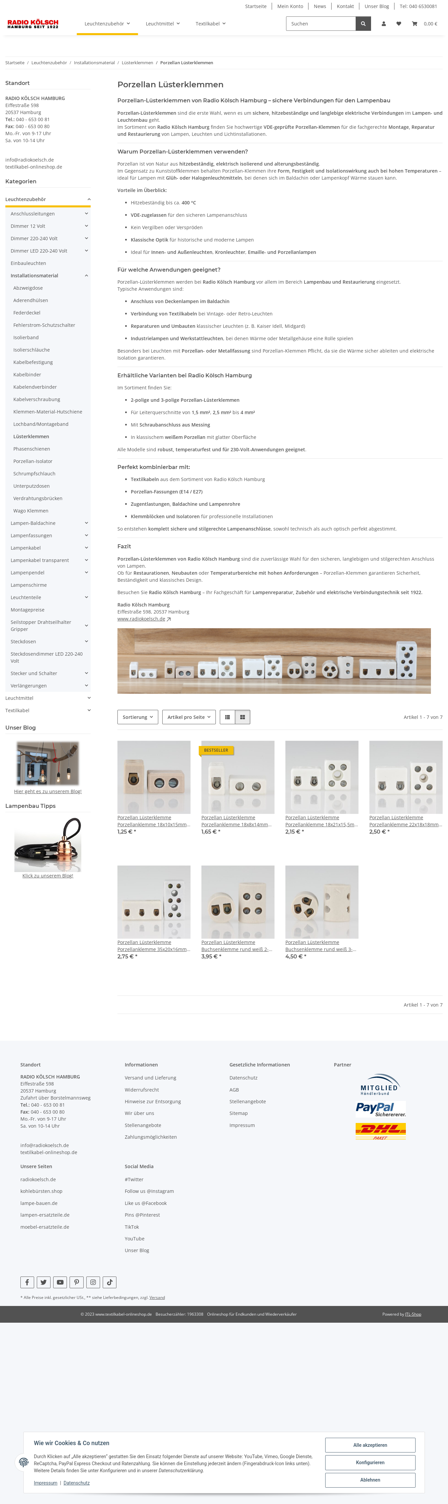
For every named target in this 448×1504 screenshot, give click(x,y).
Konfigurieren (370, 1463)
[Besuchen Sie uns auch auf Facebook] (27, 1282)
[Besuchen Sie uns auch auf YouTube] (60, 1282)
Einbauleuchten (28, 263)
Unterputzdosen (31, 486)
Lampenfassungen (31, 535)
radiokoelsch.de (38, 1179)
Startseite (256, 6)
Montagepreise (27, 609)
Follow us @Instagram (149, 1191)
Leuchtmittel (19, 698)
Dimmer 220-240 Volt (34, 238)
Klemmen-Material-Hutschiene (47, 411)
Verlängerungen (29, 685)
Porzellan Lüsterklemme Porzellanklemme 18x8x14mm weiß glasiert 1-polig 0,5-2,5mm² (237, 821)
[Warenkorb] (425, 23)
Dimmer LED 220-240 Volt (39, 251)
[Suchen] (321, 23)
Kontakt (345, 6)
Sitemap (239, 1113)
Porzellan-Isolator (33, 461)
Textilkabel (17, 710)
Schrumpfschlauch (34, 473)
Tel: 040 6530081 (418, 6)
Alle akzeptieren (370, 1445)
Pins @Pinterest (142, 1215)
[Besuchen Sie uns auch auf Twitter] (44, 1282)
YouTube (135, 1238)
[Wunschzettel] (399, 23)
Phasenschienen (31, 449)
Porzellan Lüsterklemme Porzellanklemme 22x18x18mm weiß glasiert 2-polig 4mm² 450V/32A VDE (404, 821)
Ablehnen (370, 1480)
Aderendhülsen (30, 300)
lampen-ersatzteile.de (45, 1215)
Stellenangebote (143, 1125)
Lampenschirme (29, 585)
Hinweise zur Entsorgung (153, 1101)
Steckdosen (23, 641)
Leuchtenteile (26, 597)
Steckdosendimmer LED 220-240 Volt (47, 657)
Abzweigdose (28, 288)
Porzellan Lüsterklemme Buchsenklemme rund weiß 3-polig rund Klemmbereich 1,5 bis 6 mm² (319, 946)
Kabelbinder (27, 374)
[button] (383, 23)
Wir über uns (139, 1113)
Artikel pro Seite (186, 717)
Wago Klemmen (31, 510)
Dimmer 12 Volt (28, 226)
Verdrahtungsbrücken (38, 498)
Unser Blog (377, 6)
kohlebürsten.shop (41, 1191)
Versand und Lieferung (150, 1077)
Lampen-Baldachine (33, 523)
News (320, 6)
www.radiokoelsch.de (144, 619)
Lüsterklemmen (31, 436)
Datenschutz (77, 1483)
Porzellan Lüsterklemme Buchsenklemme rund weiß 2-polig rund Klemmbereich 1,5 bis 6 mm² (235, 946)
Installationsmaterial (34, 275)
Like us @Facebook (146, 1203)
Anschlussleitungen (33, 213)
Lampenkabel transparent (40, 560)
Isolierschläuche (31, 350)
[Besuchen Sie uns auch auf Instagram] (93, 1282)
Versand (157, 1297)
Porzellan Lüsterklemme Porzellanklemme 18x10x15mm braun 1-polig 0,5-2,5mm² (152, 821)
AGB (234, 1090)
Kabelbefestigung (33, 362)
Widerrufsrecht (142, 1090)
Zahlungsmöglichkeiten (151, 1137)
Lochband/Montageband (41, 424)
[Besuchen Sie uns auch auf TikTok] (109, 1282)
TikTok (132, 1227)
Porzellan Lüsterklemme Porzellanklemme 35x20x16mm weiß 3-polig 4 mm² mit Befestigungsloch (152, 946)
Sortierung (135, 717)
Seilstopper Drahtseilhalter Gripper (41, 625)
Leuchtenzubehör (25, 199)
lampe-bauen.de (39, 1203)
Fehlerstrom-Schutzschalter (44, 325)
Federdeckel (26, 312)
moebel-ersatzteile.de (44, 1227)
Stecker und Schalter (34, 673)
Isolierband (26, 337)
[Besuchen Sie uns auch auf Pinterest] (76, 1282)
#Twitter (134, 1179)
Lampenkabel (26, 548)
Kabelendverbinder (35, 387)
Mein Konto (290, 6)
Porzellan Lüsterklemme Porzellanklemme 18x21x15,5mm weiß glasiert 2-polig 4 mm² (322, 821)
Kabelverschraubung (36, 399)
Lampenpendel (27, 572)
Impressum (46, 1483)
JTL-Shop (413, 1314)
